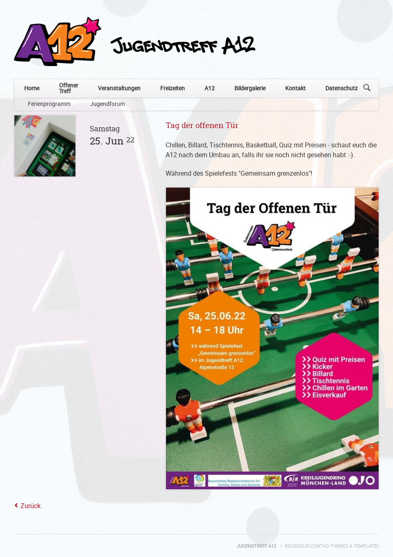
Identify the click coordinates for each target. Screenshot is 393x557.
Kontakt (295, 88)
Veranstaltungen (119, 88)
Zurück (30, 505)
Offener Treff (68, 88)
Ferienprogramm (49, 104)
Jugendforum (107, 104)
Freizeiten (172, 88)
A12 (209, 88)
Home (31, 88)
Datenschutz (341, 88)
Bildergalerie (250, 88)
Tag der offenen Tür (202, 126)
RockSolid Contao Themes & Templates (332, 546)
